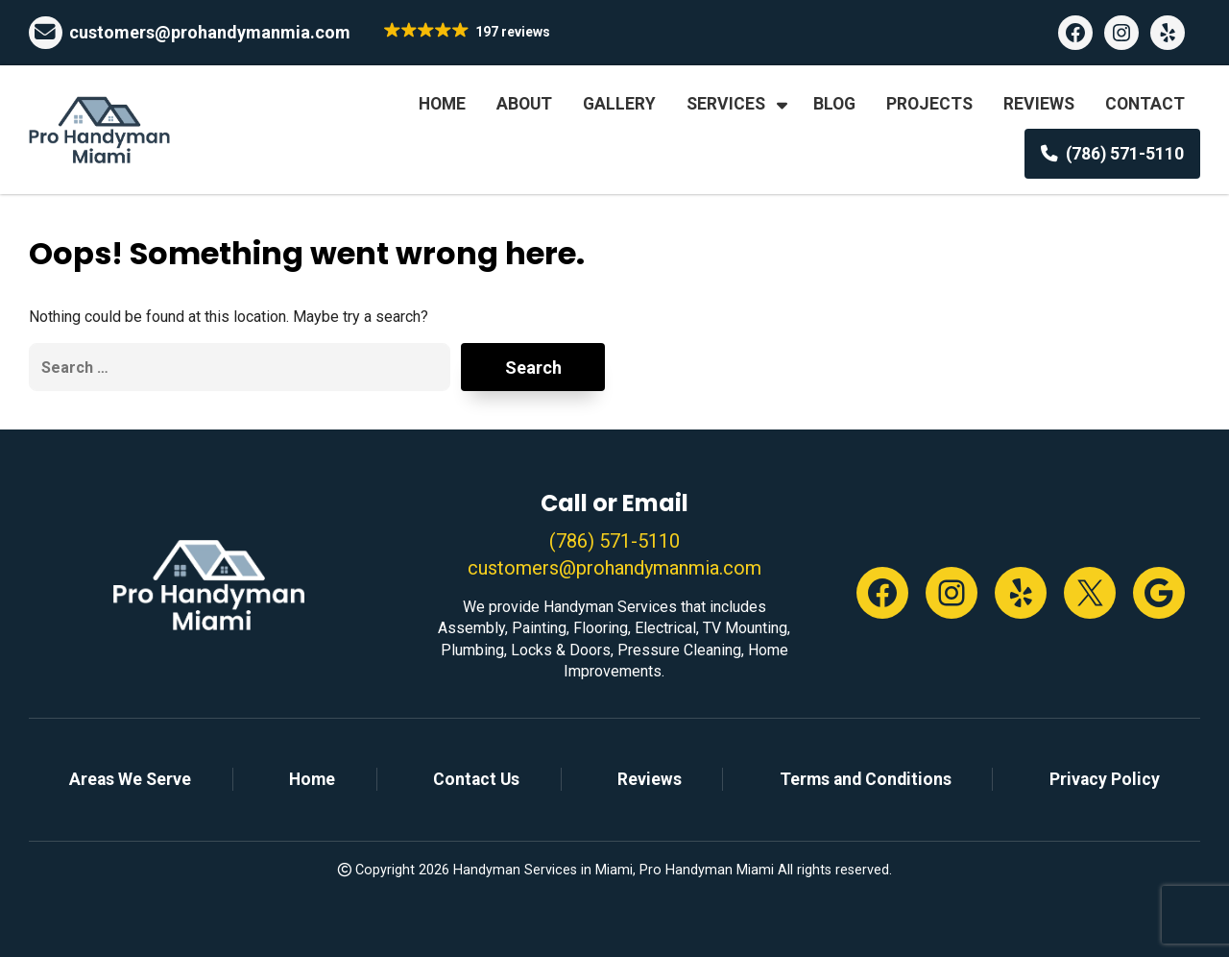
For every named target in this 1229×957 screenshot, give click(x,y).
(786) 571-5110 (614, 540)
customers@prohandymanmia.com (209, 32)
